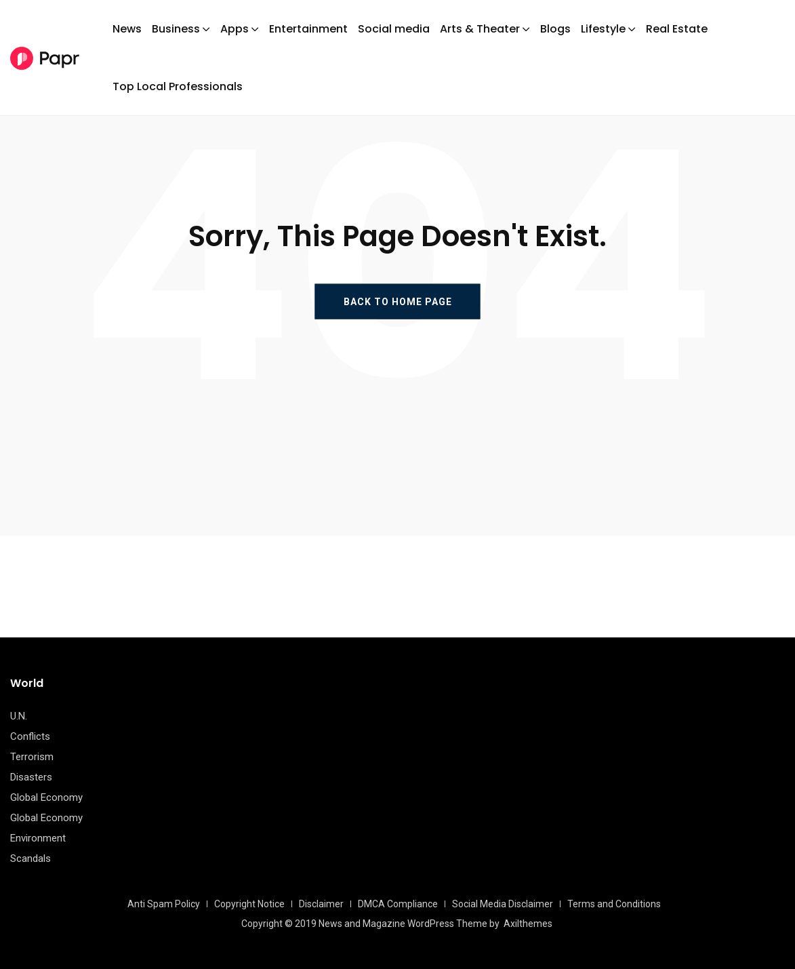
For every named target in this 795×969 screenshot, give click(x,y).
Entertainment (308, 29)
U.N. (18, 716)
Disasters (31, 777)
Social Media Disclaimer (502, 903)
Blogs (555, 29)
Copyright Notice (249, 903)
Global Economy (46, 797)
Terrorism (32, 757)
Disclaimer (321, 903)
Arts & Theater (480, 29)
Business (176, 29)
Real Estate (677, 29)
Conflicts (30, 736)
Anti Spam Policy (163, 903)
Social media (394, 29)
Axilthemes (528, 923)
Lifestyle (603, 29)
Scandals (30, 858)
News (127, 29)
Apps (234, 29)
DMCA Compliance (398, 903)
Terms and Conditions (614, 903)
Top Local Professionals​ (178, 86)
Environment (38, 838)
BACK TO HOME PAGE (398, 301)
